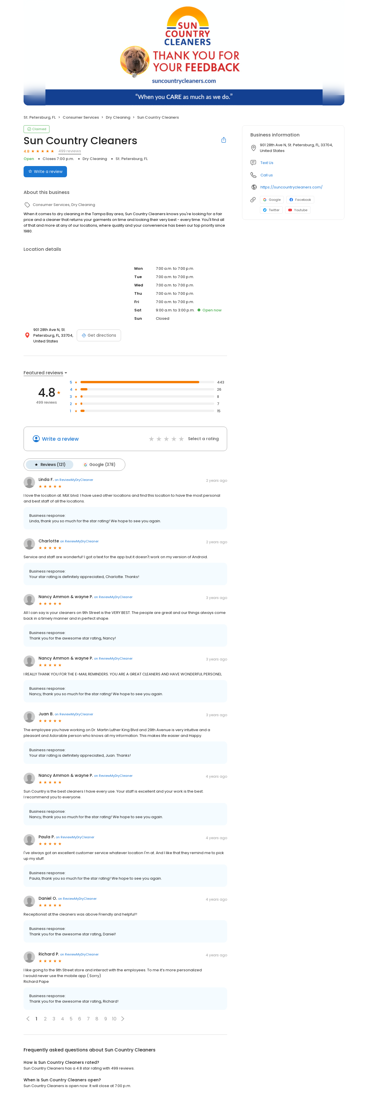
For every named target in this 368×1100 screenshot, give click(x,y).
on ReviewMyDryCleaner (74, 479)
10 (114, 1018)
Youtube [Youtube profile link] (297, 210)
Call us (266, 175)
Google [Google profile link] (272, 199)
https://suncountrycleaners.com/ (291, 187)
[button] (123, 1018)
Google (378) (98, 464)
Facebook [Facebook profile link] (300, 199)
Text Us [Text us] (266, 162)
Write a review (60, 438)
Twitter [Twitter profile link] (271, 210)
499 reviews (69, 151)
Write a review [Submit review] (45, 171)
